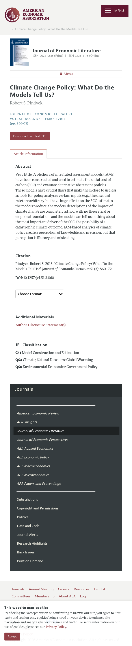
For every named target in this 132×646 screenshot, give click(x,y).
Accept (12, 636)
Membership (44, 596)
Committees (21, 596)
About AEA (67, 596)
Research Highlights (32, 543)
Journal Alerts (27, 535)
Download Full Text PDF (30, 136)
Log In (84, 596)
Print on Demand (30, 561)
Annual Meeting (41, 589)
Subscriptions (27, 499)
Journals (24, 389)
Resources (81, 589)
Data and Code (28, 526)
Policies (22, 517)
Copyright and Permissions (37, 508)
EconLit (99, 589)
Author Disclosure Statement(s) (40, 325)
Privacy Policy (56, 627)
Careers (63, 589)
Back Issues (25, 552)
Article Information (28, 154)
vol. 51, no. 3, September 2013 (37, 119)
